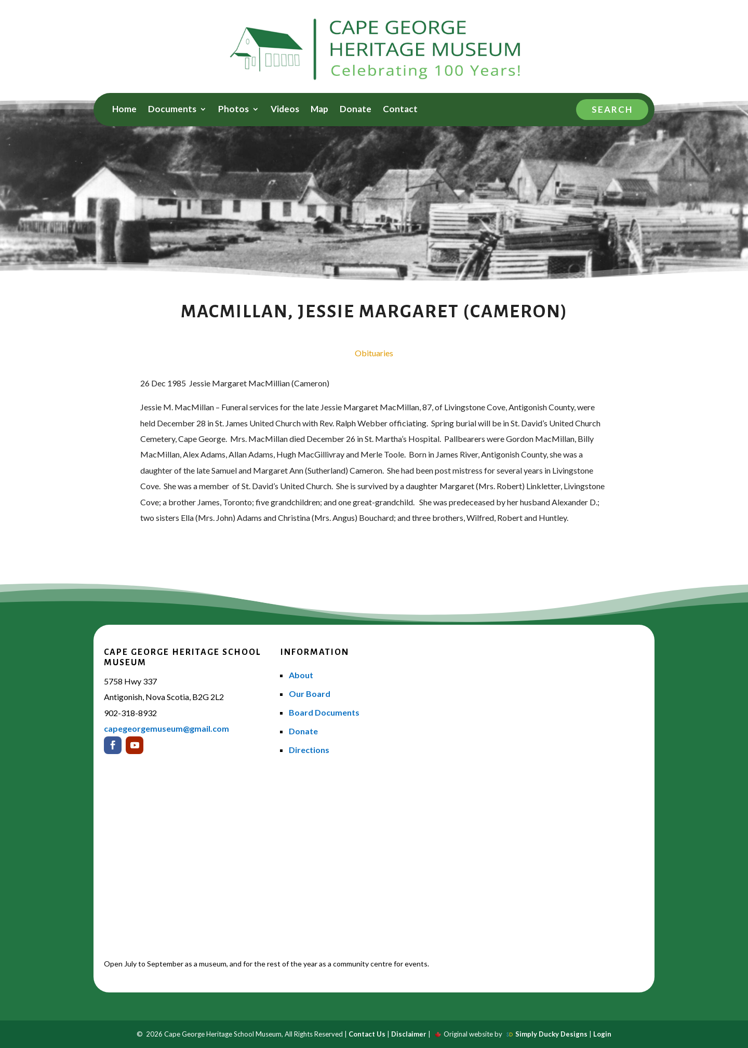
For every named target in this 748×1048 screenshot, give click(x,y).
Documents (172, 109)
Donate (355, 109)
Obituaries (374, 353)
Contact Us (367, 1034)
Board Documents (324, 712)
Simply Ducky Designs (551, 1034)
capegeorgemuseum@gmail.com (166, 728)
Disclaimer (408, 1034)
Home (124, 109)
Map (319, 109)
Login (602, 1034)
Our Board (309, 693)
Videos (285, 109)
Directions (309, 750)
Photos (233, 109)
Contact (400, 109)
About (301, 675)
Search (612, 109)
